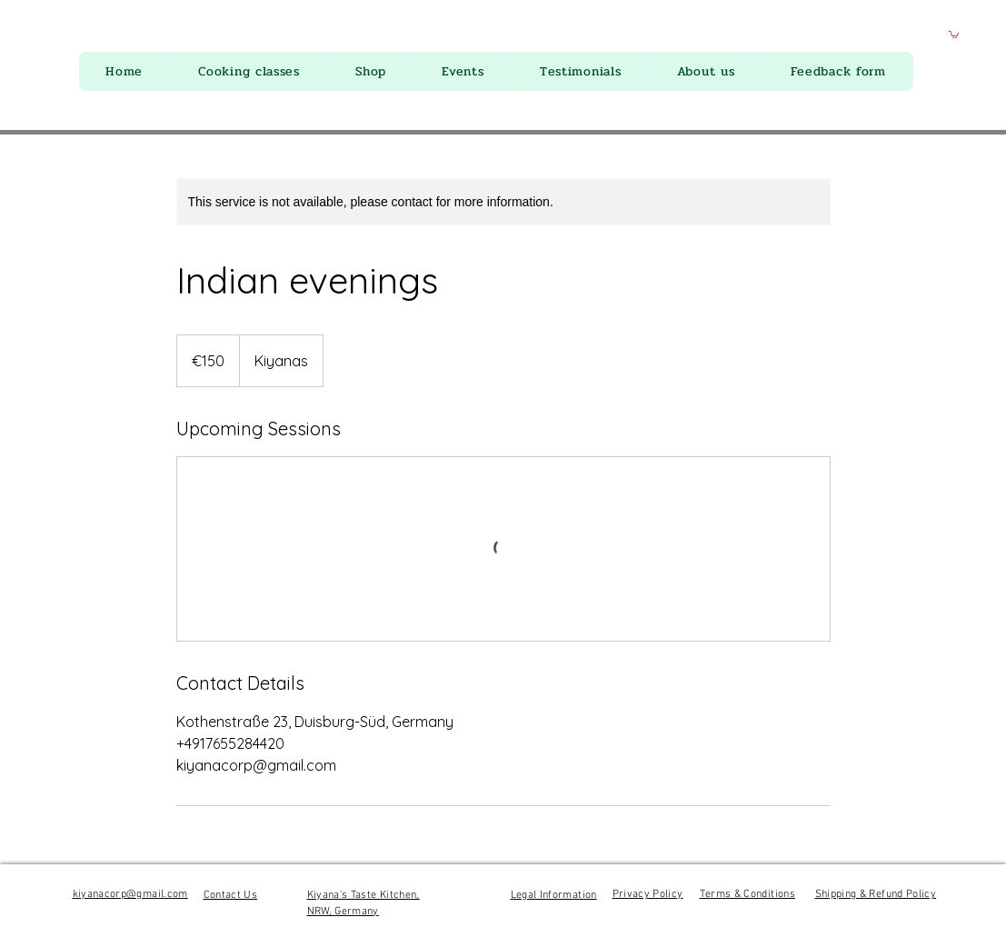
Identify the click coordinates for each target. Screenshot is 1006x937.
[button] (954, 34)
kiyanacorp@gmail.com (130, 894)
